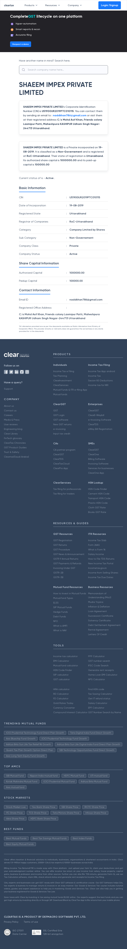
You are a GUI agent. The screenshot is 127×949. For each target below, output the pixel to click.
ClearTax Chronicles (15, 443)
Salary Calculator (97, 703)
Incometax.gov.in (97, 568)
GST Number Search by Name (104, 712)
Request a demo (20, 44)
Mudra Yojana (95, 602)
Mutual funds (60, 394)
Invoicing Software (98, 463)
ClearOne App (96, 473)
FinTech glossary (13, 438)
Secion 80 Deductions (100, 380)
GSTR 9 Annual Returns (65, 558)
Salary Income (96, 554)
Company (75, 5)
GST (55, 410)
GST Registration (62, 540)
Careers (8, 415)
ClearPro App (60, 468)
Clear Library (11, 433)
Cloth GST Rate (97, 507)
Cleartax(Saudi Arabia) (16, 456)
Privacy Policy (11, 921)
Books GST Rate (97, 512)
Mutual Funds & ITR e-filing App (70, 389)
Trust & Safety (11, 452)
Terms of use (31, 921)
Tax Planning (60, 376)
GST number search (99, 661)
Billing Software (96, 459)
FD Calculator (60, 698)
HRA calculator (61, 689)
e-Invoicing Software (99, 419)
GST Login (58, 415)
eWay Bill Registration (100, 429)
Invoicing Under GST (64, 568)
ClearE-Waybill (96, 415)
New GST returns (62, 424)
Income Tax (94, 376)
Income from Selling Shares (103, 572)
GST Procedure (61, 549)
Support (8, 388)
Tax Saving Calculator (100, 694)
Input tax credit (61, 433)
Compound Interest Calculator (70, 712)
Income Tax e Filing (63, 371)
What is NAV (60, 630)
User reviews (11, 424)
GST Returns (60, 545)
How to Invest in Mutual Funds (69, 593)
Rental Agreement (98, 629)
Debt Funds (59, 616)
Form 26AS (94, 545)
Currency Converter (64, 707)
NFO (55, 621)
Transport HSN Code (99, 498)
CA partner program (64, 449)
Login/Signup (109, 5)
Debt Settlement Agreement (104, 625)
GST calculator (61, 679)
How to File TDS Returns (101, 558)
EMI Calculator (61, 661)
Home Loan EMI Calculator (102, 674)
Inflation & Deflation (99, 606)
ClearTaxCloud (61, 463)
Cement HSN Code (98, 493)
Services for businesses (101, 468)
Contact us (10, 410)
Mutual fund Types (63, 598)
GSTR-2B (58, 572)
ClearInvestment (62, 380)
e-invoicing (59, 429)
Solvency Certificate (99, 620)
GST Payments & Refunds (67, 563)
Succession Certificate (100, 616)
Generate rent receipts (101, 670)
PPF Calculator (96, 656)
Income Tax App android (101, 371)
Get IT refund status (99, 698)
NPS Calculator (96, 679)
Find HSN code (96, 689)
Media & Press (12, 419)
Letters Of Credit (97, 634)
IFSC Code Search (98, 665)
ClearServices (60, 385)
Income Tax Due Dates (100, 577)
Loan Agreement (97, 611)
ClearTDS (93, 424)
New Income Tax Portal (100, 563)
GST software (60, 419)
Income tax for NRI (98, 385)
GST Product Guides (15, 447)
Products (32, 5)
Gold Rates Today (63, 703)
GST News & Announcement (68, 554)
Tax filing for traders (64, 493)
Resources (53, 5)
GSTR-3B (58, 577)
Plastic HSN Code (98, 503)
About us (9, 406)
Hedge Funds (60, 612)
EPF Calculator (96, 707)
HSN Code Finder (97, 489)
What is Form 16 (96, 549)
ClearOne (93, 454)
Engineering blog (13, 429)
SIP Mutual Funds (62, 607)
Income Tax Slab (97, 540)
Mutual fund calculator (65, 665)
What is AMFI (60, 625)
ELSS (56, 602)
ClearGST (93, 410)
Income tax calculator (65, 656)
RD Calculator (61, 694)
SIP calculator (60, 674)
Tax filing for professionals (67, 489)
